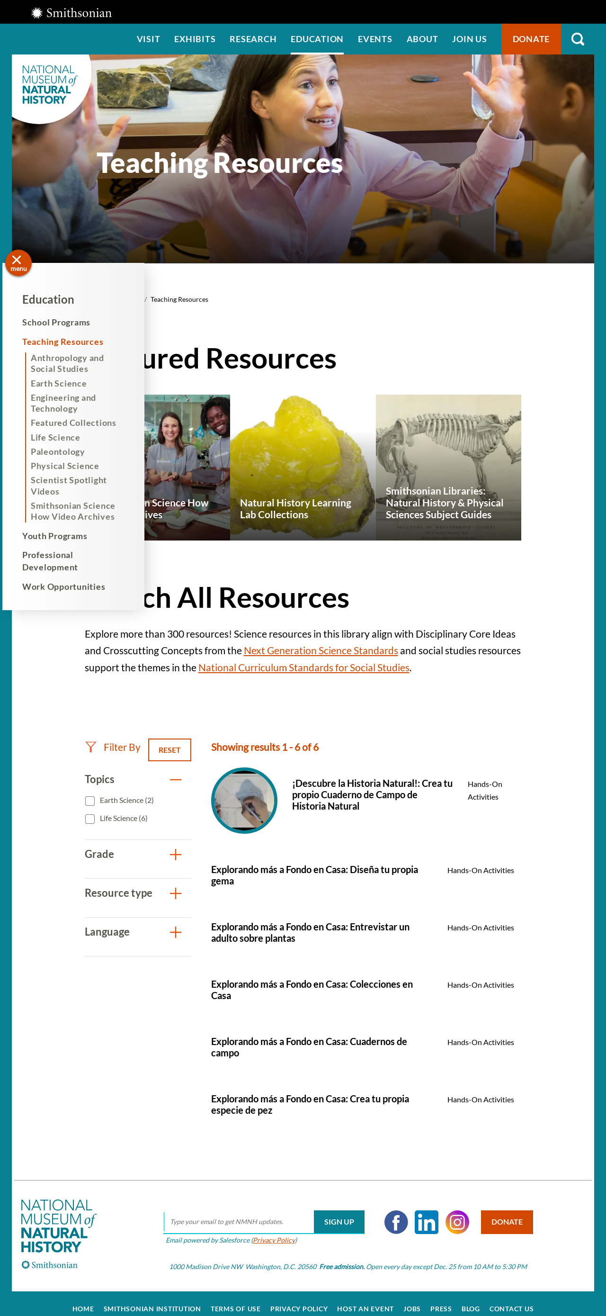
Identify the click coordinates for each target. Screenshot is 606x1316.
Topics (100, 779)
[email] (256, 1211)
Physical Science (74, 465)
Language (107, 931)
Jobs (412, 1298)
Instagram (450, 1211)
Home (83, 1298)
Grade (99, 853)
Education (317, 39)
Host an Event (365, 1298)
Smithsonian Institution (152, 1298)
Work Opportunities (73, 586)
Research (253, 39)
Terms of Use (236, 1298)
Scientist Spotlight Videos (78, 485)
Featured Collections (83, 422)
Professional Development (60, 561)
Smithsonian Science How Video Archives (82, 511)
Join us (469, 39)
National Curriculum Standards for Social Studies (304, 667)
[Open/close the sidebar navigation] (18, 263)
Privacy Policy (267, 1229)
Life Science (65, 437)
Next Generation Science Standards (321, 650)
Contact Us (512, 1298)
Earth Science (68, 383)
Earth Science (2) (126, 799)
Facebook (389, 1211)
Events (375, 39)
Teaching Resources (72, 341)
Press (441, 1298)
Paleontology (67, 451)
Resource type (118, 892)
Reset (170, 749)
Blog (471, 1298)
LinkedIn (420, 1211)
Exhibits (194, 39)
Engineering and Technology (73, 403)
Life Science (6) (123, 817)
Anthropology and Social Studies (77, 363)
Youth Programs (64, 536)
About (422, 39)
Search (577, 39)
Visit (148, 39)
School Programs (66, 322)
